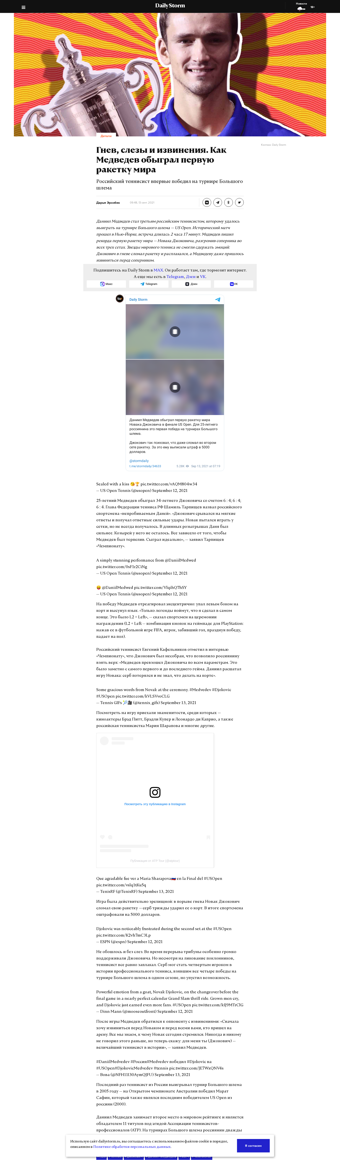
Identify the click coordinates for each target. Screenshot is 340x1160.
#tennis (102, 1010)
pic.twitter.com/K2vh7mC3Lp (119, 890)
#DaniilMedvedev (110, 1003)
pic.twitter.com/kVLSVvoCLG (120, 651)
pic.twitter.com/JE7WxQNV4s (133, 1010)
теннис (114, 1084)
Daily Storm (170, 6)
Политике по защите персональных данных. (290, 1120)
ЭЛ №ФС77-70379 (285, 1112)
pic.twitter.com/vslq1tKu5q (117, 839)
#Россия (132, 1003)
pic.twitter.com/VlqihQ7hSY (152, 555)
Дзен (187, 264)
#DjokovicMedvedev (227, 1003)
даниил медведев (155, 1084)
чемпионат (193, 1084)
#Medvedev (186, 644)
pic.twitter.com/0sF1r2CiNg (205, 534)
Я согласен (254, 1145)
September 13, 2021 (171, 657)
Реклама (143, 1124)
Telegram (173, 264)
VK (198, 264)
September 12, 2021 (161, 477)
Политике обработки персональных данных (102, 1147)
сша (101, 1084)
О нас (140, 1115)
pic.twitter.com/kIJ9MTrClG (152, 953)
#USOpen (222, 644)
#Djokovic (205, 644)
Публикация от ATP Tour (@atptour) (155, 815)
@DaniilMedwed (168, 534)
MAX (161, 257)
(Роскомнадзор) (252, 1112)
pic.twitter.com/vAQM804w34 (160, 471)
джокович (131, 1084)
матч (177, 1084)
